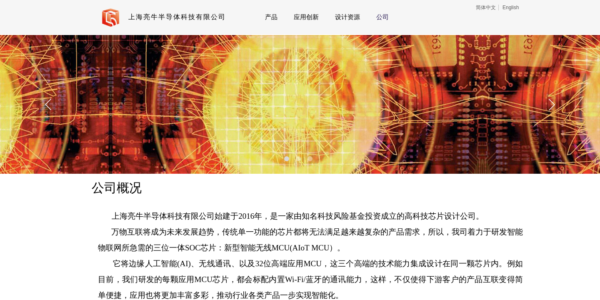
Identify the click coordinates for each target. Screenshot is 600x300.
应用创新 (306, 17)
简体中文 (486, 7)
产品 (271, 17)
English (510, 7)
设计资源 (347, 17)
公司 (382, 17)
